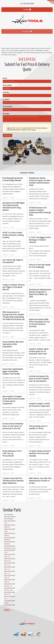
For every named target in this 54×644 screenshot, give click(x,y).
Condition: (6, 99)
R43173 (6, 578)
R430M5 (7, 544)
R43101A (7, 557)
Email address (7, 106)
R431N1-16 (8, 586)
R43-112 (7, 565)
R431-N (6, 582)
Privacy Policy (19, 128)
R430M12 (7, 540)
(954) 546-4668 (28, 4)
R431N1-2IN (8, 590)
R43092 (6, 536)
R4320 (6, 603)
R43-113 (7, 569)
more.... (8, 610)
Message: (6, 114)
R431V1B (7, 594)
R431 (6, 552)
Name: (5, 78)
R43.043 (6, 527)
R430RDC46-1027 (10, 548)
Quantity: (6, 92)
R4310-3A (7, 561)
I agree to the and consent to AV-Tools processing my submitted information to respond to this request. (27, 129)
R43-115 (7, 573)
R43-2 (6, 599)
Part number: (7, 85)
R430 (6, 531)
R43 (5, 523)
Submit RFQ (7, 135)
